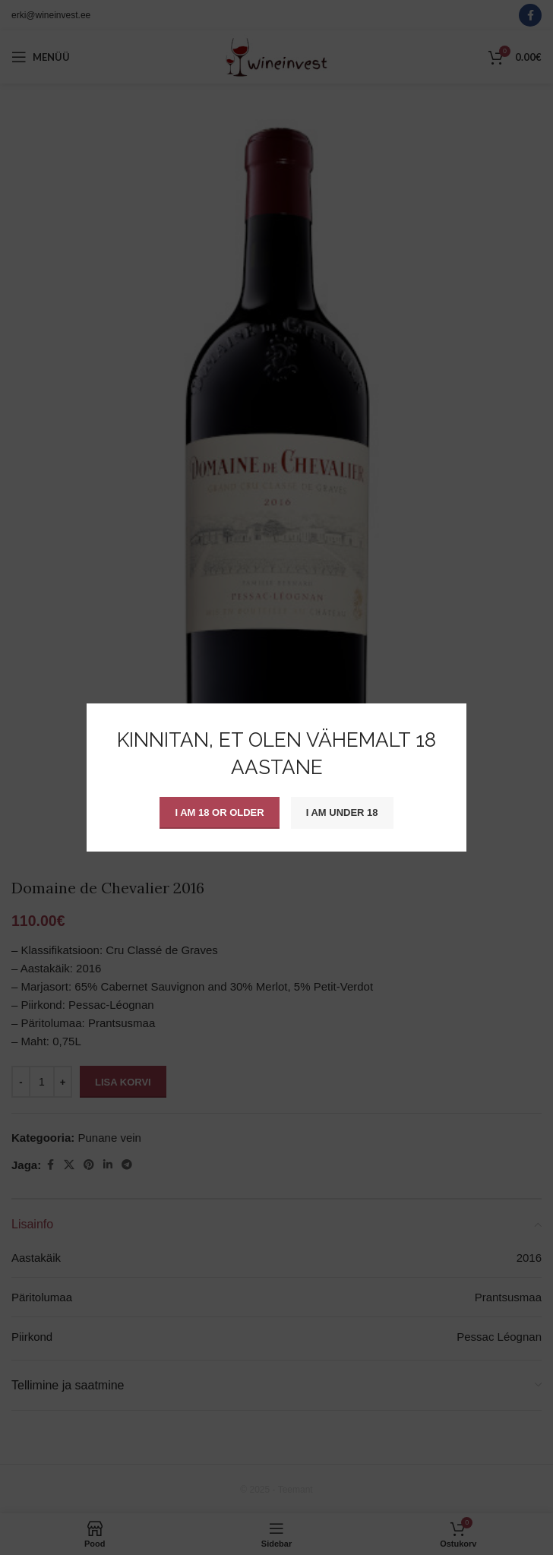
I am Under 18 (342, 812)
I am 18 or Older (219, 812)
